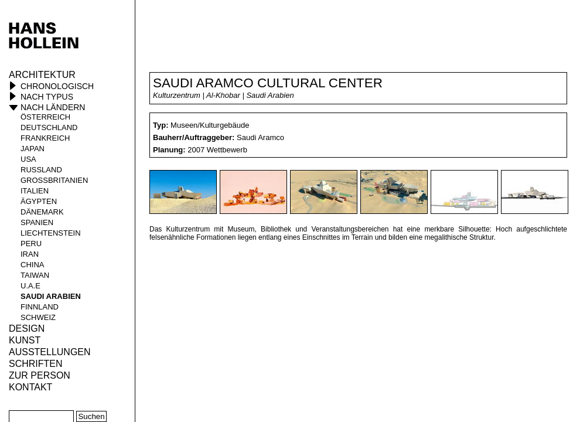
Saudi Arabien (51, 296)
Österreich (45, 117)
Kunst (24, 340)
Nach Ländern (53, 107)
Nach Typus (47, 96)
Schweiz (38, 317)
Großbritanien (54, 180)
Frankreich (45, 138)
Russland (41, 169)
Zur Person (39, 375)
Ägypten (39, 201)
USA (28, 159)
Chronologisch (57, 86)
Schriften (36, 364)
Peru (31, 243)
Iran (30, 254)
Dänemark (42, 211)
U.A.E (30, 285)
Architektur (42, 75)
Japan (33, 148)
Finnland (40, 306)
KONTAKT (30, 387)
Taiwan (35, 275)
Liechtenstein (51, 233)
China (32, 264)
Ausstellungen (50, 352)
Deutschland (49, 127)
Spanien (37, 222)
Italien (35, 190)
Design (27, 328)
